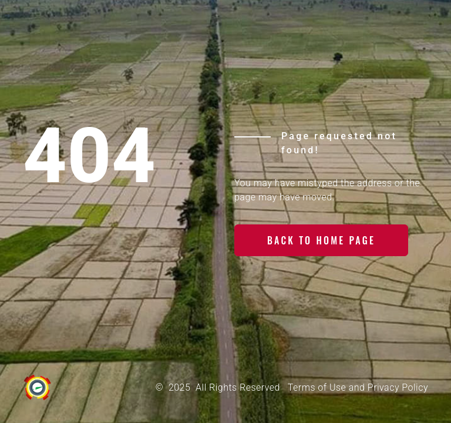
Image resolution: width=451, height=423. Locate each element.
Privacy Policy (398, 387)
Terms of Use (317, 387)
